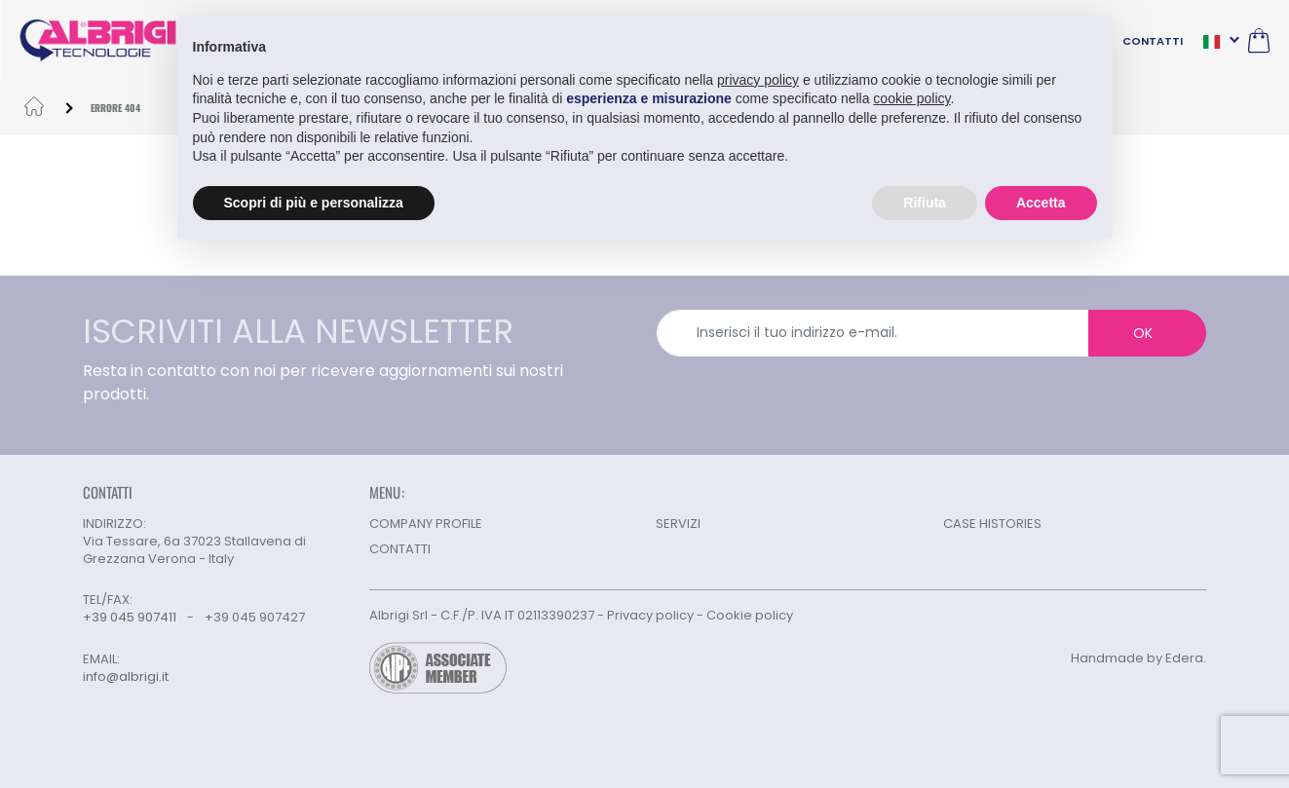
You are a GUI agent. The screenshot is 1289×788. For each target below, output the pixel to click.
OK (1143, 333)
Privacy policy (650, 615)
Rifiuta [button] (924, 202)
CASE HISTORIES (992, 523)
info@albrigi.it (126, 677)
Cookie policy (749, 615)
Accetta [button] (1041, 202)
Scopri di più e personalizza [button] (313, 202)
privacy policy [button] (758, 80)
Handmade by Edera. (1138, 658)
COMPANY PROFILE (425, 523)
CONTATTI (1152, 41)
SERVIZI (678, 523)
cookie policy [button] (911, 98)
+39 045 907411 (129, 617)
